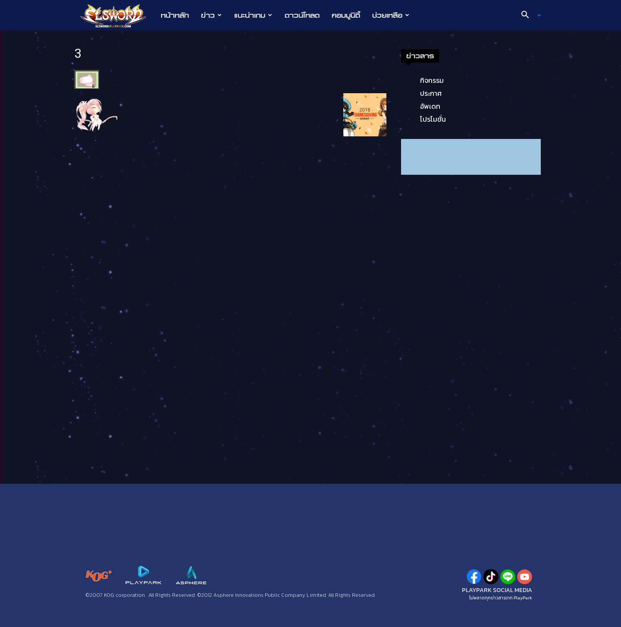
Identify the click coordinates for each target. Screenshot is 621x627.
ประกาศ (431, 93)
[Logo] (117, 15)
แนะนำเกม (253, 15)
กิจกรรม (432, 80)
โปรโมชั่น (433, 119)
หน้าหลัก (175, 15)
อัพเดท (430, 106)
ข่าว (211, 15)
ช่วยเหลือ (390, 15)
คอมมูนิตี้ (346, 15)
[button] (528, 15)
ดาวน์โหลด (302, 15)
